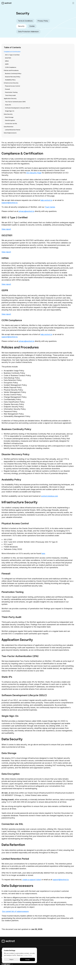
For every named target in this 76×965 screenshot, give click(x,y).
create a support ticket (31, 880)
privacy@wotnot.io (26, 211)
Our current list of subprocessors (15, 911)
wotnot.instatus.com (49, 496)
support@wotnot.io (9, 203)
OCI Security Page (33, 173)
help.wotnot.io (46, 200)
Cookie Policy (27, 955)
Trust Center (50, 207)
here (43, 553)
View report (6, 229)
